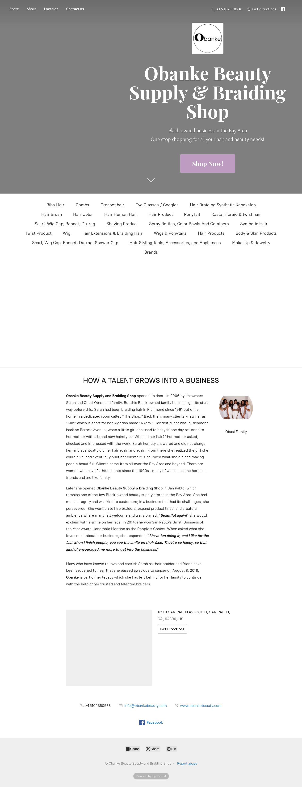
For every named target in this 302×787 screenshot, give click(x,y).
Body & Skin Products (256, 233)
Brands (151, 252)
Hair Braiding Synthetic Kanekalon (223, 205)
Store (14, 9)
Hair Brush (51, 214)
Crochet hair (112, 205)
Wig (66, 233)
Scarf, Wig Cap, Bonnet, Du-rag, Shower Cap (75, 242)
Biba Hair (55, 205)
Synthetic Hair (254, 223)
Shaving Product (122, 223)
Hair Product (160, 214)
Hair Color (83, 214)
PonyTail (192, 214)
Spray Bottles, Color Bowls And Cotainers (189, 223)
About (31, 9)
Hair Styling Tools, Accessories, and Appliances (175, 242)
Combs (82, 205)
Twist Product (38, 233)
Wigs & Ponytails (170, 233)
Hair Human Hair (120, 214)
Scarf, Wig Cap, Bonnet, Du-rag (65, 223)
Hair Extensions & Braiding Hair (112, 233)
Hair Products (211, 233)
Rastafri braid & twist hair (236, 214)
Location (51, 9)
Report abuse (187, 763)
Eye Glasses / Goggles (157, 205)
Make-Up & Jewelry (251, 242)
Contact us (75, 9)
